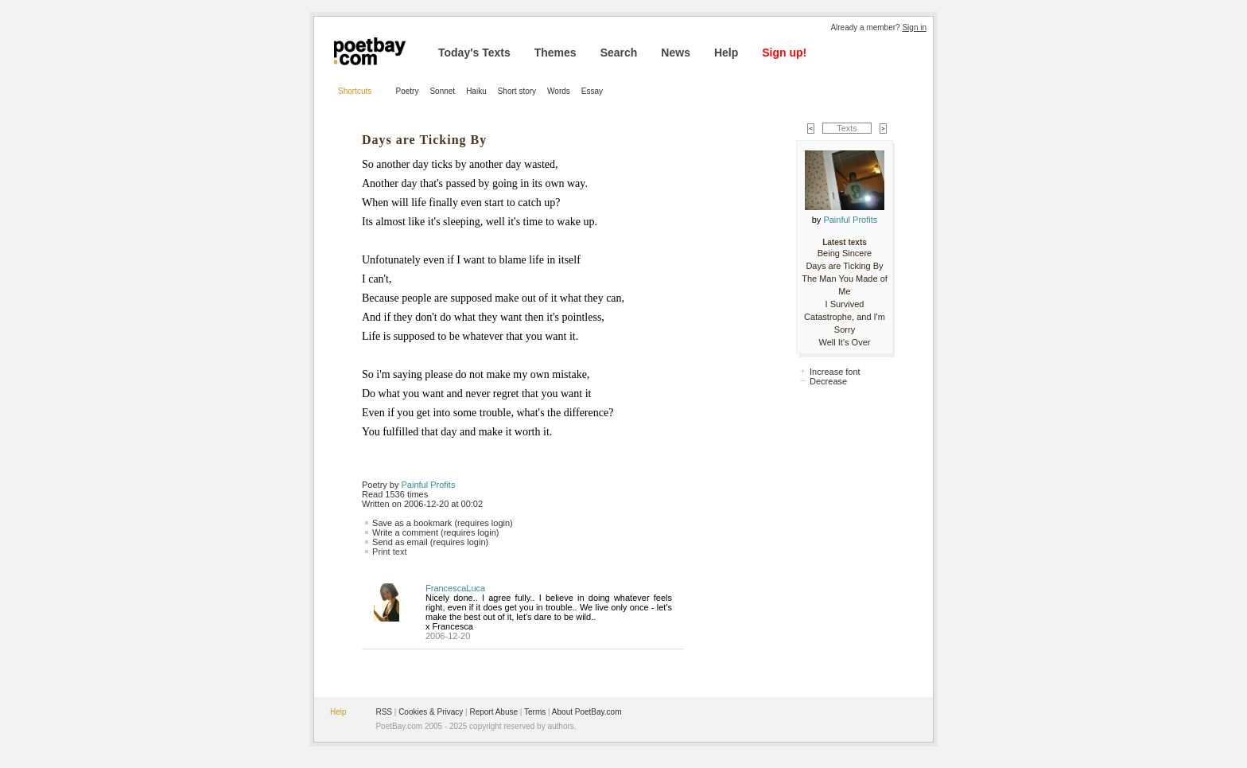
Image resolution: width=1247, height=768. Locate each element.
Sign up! (784, 52)
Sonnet (442, 91)
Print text (389, 551)
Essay (592, 91)
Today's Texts (474, 52)
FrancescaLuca (455, 588)
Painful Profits (429, 484)
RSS (383, 712)
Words (558, 91)
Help (726, 52)
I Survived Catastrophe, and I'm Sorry (844, 316)
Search (619, 52)
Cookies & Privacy (430, 712)
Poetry (407, 91)
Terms (535, 712)
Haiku (476, 91)
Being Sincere (845, 253)
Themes (555, 52)
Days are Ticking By (844, 266)
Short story (517, 91)
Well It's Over (845, 342)
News (675, 52)
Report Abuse (493, 712)
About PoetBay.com (587, 712)
